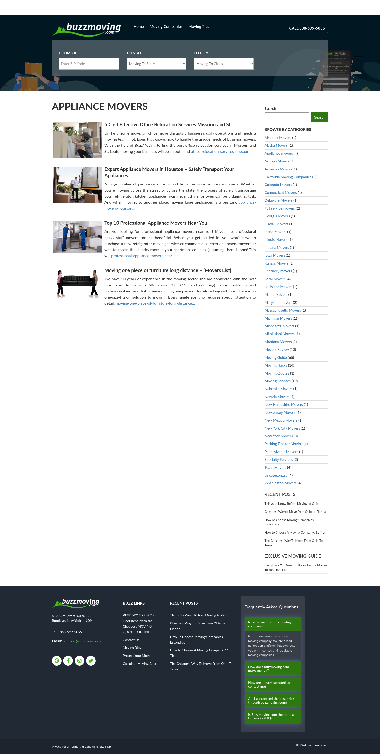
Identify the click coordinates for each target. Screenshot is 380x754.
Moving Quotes (277, 373)
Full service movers (280, 208)
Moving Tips (198, 26)
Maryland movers (278, 302)
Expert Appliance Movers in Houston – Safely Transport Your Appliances (169, 172)
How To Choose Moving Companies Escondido (289, 522)
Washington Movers (281, 483)
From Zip (68, 52)
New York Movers (279, 436)
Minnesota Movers (279, 326)
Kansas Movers (277, 263)
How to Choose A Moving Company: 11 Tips (295, 532)
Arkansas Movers (278, 169)
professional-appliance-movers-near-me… (146, 255)
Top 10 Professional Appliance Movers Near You (155, 223)
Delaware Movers (279, 200)
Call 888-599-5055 (307, 28)
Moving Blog (132, 648)
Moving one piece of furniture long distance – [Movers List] (167, 270)
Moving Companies (166, 26)
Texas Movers (275, 467)
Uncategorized (276, 475)
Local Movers (275, 279)
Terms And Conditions (85, 746)
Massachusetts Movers (283, 310)
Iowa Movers (275, 255)
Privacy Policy (60, 746)
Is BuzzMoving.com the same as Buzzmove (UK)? (271, 716)
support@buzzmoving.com (83, 641)
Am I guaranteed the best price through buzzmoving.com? (271, 700)
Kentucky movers (278, 271)
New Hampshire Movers (284, 404)
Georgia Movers (277, 216)
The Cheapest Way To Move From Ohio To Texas (294, 543)
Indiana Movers (277, 247)
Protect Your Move (136, 656)
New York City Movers (282, 428)
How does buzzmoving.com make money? (268, 668)
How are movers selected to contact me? (269, 684)
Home (139, 26)
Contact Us (131, 640)
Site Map (105, 746)
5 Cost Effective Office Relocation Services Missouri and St (167, 124)
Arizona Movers (277, 161)
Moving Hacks (276, 365)
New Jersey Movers (280, 412)
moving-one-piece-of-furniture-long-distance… (155, 303)
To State (135, 52)
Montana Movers (278, 341)
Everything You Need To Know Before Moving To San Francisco (296, 567)
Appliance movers (279, 153)
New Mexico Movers (281, 420)
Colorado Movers (278, 184)
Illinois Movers (276, 239)
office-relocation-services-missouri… (222, 151)
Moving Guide (276, 357)
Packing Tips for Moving (284, 443)
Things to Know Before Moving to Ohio (292, 504)
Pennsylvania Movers (281, 451)
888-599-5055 (71, 632)
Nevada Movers (277, 396)
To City (201, 52)
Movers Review (277, 349)
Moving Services (278, 381)
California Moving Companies (288, 177)
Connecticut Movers (281, 192)
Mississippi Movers (280, 333)
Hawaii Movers (276, 224)
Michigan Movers (278, 318)
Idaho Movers (275, 232)
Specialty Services (279, 459)
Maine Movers (276, 294)
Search (270, 108)
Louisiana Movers (278, 287)
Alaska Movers (276, 145)
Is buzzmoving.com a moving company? (269, 624)
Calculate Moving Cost (139, 664)
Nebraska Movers (279, 388)
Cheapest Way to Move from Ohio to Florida (295, 512)
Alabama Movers (278, 137)
